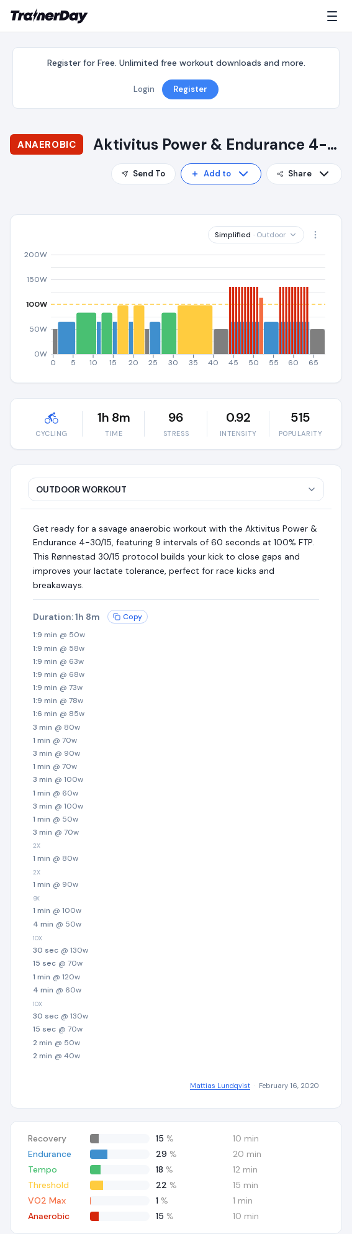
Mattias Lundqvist (220, 1085)
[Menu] (334, 16)
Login (144, 89)
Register (190, 89)
